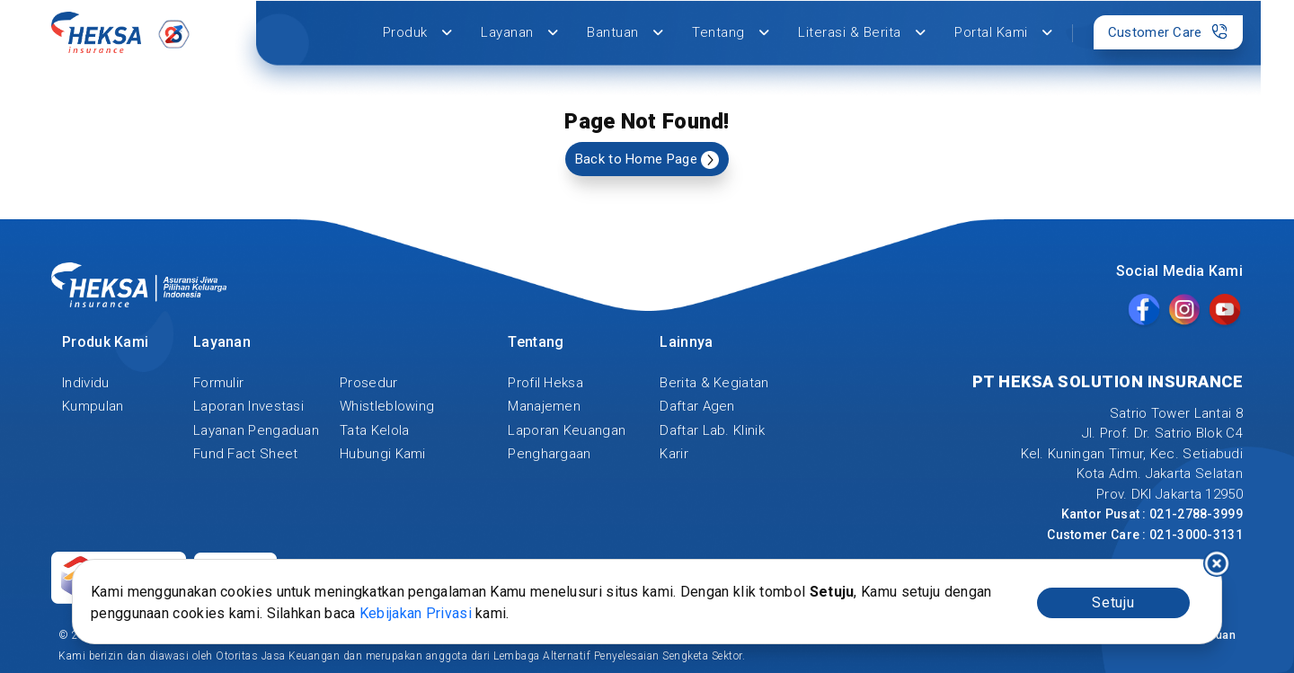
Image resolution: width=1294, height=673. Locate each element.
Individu (85, 383)
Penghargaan (549, 454)
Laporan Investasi (248, 406)
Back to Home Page (647, 160)
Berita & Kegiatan (714, 383)
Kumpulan (92, 406)
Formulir (218, 383)
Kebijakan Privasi (415, 613)
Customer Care (1168, 31)
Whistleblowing (387, 406)
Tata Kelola (374, 430)
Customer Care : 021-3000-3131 (1145, 534)
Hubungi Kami (383, 454)
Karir (674, 454)
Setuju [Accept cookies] (1113, 602)
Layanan (519, 32)
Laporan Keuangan (566, 430)
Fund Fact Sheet (245, 454)
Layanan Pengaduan (256, 430)
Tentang (730, 32)
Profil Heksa (545, 383)
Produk (418, 32)
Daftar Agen (697, 406)
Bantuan (625, 32)
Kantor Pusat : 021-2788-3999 (1152, 514)
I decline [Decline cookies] (1216, 563)
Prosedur (368, 383)
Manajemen (544, 406)
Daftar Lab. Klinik (712, 430)
